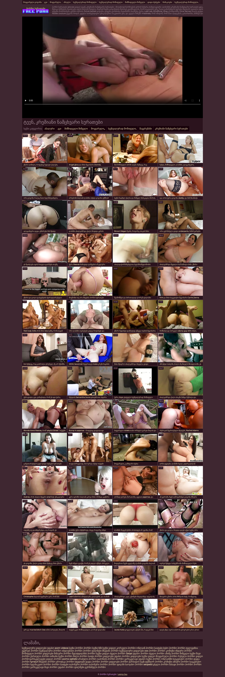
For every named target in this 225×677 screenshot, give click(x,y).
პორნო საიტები (60, 664)
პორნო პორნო (193, 664)
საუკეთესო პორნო (183, 659)
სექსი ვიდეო (109, 648)
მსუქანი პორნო (110, 650)
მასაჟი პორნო (177, 664)
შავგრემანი (145, 128)
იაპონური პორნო (78, 664)
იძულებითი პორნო (72, 650)
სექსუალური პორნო (50, 650)
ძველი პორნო (117, 653)
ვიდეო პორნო (54, 659)
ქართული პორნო (40, 656)
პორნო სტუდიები (75, 661)
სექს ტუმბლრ (147, 661)
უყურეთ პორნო (30, 650)
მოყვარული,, (98, 128)
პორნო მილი (72, 656)
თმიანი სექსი (57, 656)
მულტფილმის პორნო (83, 653)
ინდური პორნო (183, 650)
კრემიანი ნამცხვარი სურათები (171, 128)
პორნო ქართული (130, 661)
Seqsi (129, 653)
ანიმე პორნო (172, 653)
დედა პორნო (93, 661)
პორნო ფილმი (116, 664)
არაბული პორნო (87, 659)
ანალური (49, 128)
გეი (45, 2)
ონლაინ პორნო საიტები (149, 648)
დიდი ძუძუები (154, 2)
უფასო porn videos (58, 648)
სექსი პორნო (76, 648)
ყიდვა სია (122, 674)
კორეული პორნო (126, 648)
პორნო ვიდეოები (43, 653)
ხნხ (100, 648)
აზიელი (67, 2)
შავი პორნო (50, 667)
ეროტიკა (61, 661)
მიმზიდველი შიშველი (135, 2)
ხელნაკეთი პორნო (40, 664)
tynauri (34, 661)
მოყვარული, (55, 2)
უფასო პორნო (140, 653)
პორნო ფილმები (92, 650)
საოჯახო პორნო (134, 664)
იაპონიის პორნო (106, 659)
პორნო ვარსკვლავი (127, 659)
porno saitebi (69, 659)
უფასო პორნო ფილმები (71, 667)
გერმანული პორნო (95, 667)
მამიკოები (167, 2)
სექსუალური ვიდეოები (34, 648)
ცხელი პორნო (161, 664)
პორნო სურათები (35, 8)
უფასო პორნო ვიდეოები (127, 656)
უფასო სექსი (145, 659)
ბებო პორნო (170, 648)
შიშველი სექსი (188, 653)
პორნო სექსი (91, 648)
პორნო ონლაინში (162, 659)
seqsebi (147, 664)
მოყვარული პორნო (167, 656)
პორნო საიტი (86, 656)
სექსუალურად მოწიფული (85, 2)
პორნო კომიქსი (166, 650)
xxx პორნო (150, 650)
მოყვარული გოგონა (32, 2)
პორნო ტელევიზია (188, 648)
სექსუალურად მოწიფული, (186, 2)
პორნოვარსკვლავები (33, 659)
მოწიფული (28, 653)
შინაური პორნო (62, 653)
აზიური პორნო (181, 661)
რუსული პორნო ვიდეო (190, 656)
